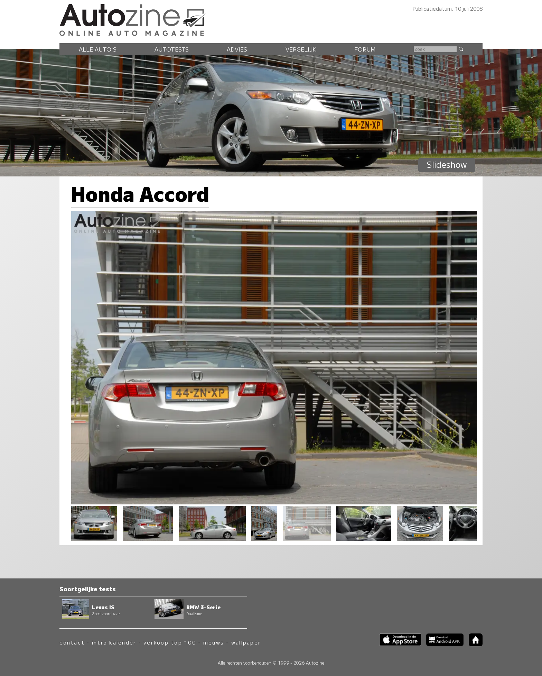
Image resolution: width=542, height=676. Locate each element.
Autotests (172, 49)
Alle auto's (97, 49)
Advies (237, 49)
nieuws (213, 642)
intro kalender (114, 642)
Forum (365, 49)
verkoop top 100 (169, 642)
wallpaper (246, 642)
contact (72, 642)
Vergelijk (301, 49)
